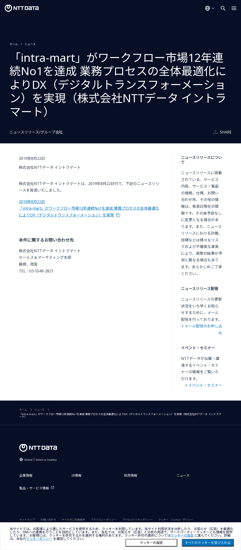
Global (40, 459)
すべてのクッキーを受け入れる (208, 543)
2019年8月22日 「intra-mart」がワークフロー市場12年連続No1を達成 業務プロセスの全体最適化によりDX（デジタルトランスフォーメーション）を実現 (89, 208)
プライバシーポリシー (103, 519)
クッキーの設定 (151, 543)
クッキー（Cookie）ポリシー (175, 519)
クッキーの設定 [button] (182, 535)
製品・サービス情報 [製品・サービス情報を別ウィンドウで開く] (34, 488)
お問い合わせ (48, 519)
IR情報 (76, 475)
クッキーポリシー (39, 539)
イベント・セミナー (205, 385)
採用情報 (130, 475)
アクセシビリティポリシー (137, 519)
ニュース (30, 44)
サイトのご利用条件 (73, 519)
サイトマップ (27, 519)
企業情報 (25, 475)
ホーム (13, 44)
